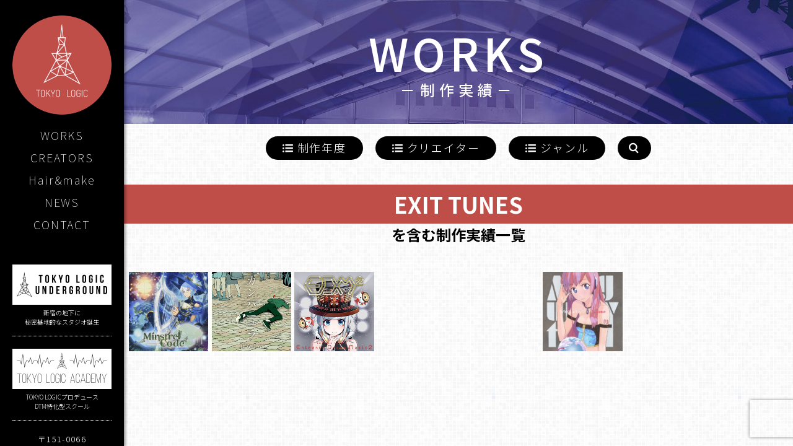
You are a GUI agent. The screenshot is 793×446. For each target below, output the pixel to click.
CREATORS (61, 157)
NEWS (62, 202)
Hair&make (61, 180)
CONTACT (61, 224)
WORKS (62, 135)
